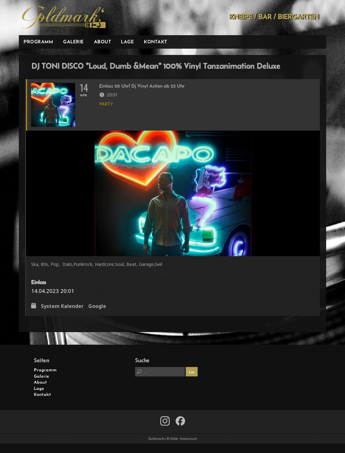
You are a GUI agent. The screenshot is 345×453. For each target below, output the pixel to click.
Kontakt (155, 41)
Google (97, 306)
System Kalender (62, 306)
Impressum (188, 438)
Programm (38, 41)
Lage (127, 41)
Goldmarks (64, 17)
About (102, 41)
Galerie (73, 41)
